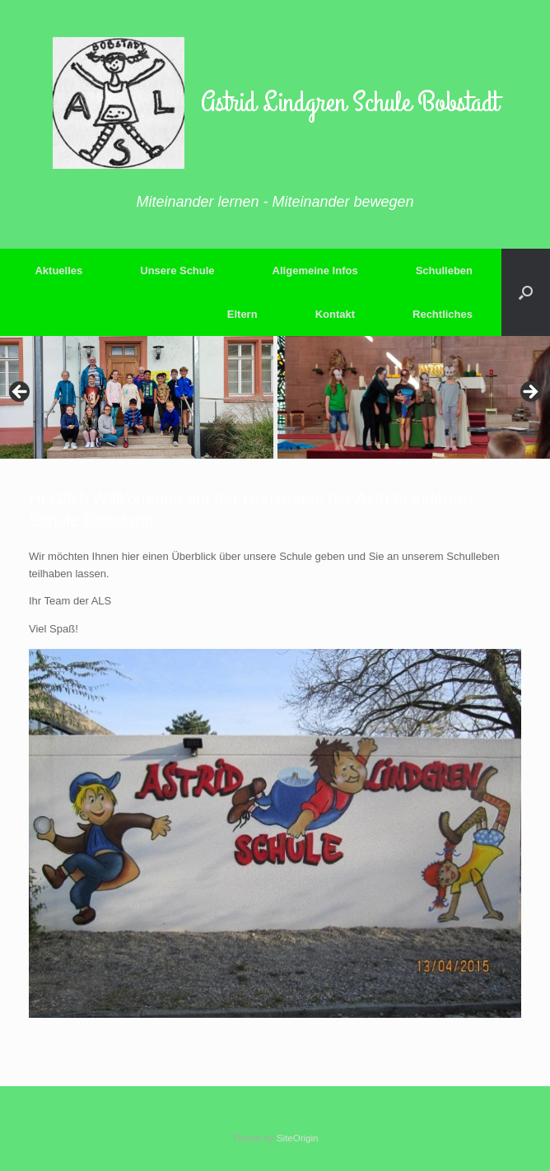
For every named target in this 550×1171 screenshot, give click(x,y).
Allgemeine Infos (315, 270)
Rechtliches (442, 314)
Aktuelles (58, 270)
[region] (275, 397)
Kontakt (335, 314)
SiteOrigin (298, 1138)
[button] (525, 292)
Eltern (242, 314)
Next (529, 392)
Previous (20, 392)
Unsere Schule (177, 270)
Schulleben (444, 270)
